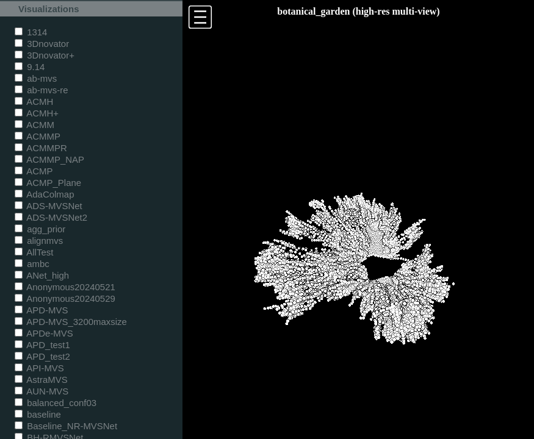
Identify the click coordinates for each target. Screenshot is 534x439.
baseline (38, 414)
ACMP (34, 171)
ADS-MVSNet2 (51, 217)
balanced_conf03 (55, 403)
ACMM (34, 125)
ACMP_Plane (48, 182)
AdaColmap (44, 194)
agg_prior (40, 229)
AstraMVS (41, 379)
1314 (31, 32)
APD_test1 (42, 345)
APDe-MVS (44, 333)
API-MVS (39, 368)
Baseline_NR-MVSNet (66, 426)
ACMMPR (41, 148)
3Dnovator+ (44, 55)
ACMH (34, 101)
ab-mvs (36, 78)
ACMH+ (37, 113)
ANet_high (42, 275)
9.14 (30, 67)
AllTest (34, 252)
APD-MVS (41, 310)
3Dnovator (42, 43)
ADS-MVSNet (48, 206)
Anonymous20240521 (65, 287)
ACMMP (37, 136)
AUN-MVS (41, 391)
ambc (32, 264)
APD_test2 (42, 356)
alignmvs (39, 240)
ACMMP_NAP (49, 159)
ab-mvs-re (41, 90)
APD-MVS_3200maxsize (71, 321)
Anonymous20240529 (65, 298)
